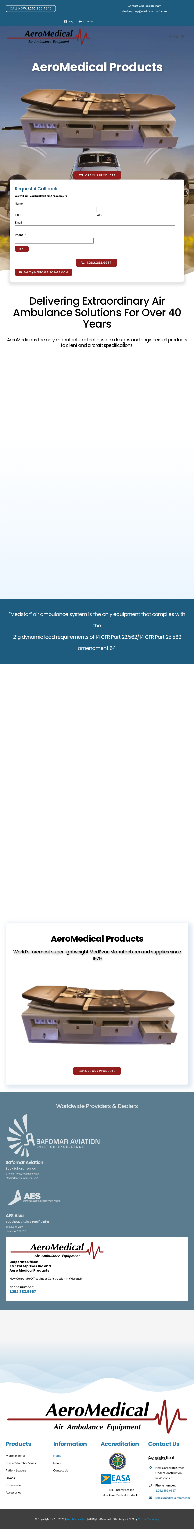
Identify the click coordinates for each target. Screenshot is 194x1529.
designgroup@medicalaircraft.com (144, 11)
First (17, 214)
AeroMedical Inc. (76, 1519)
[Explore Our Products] (97, 175)
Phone (20, 234)
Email (20, 222)
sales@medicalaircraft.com (172, 1497)
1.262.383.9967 (22, 1291)
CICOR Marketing (148, 1519)
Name (20, 203)
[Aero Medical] (48, 29)
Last (99, 214)
